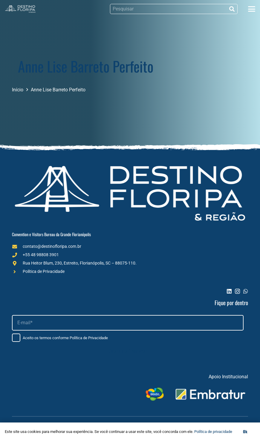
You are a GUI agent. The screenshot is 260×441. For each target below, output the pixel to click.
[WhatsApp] (245, 291)
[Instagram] (237, 291)
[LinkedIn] (229, 291)
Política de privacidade (213, 431)
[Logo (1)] (20, 9)
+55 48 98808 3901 (41, 254)
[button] (251, 9)
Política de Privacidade (44, 271)
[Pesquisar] (174, 9)
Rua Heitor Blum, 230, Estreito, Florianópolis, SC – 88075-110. (80, 263)
